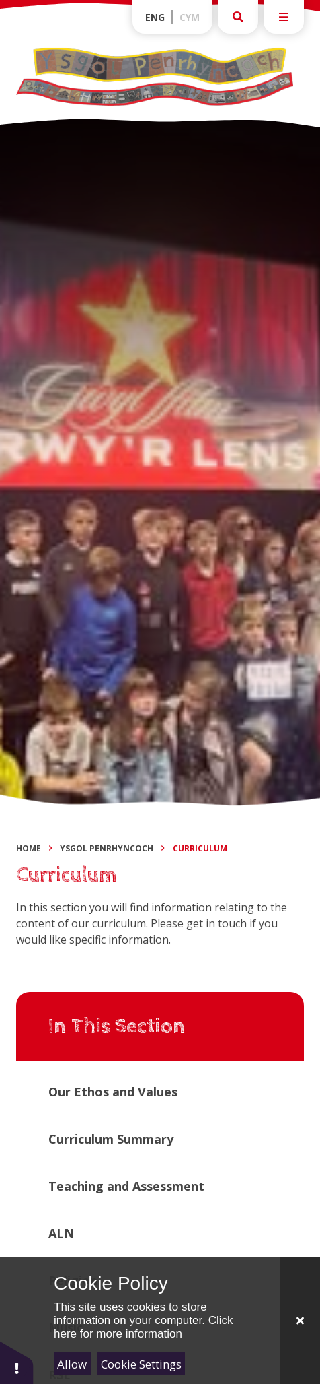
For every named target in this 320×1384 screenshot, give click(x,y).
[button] (17, 1362)
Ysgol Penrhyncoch (106, 848)
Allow (72, 1364)
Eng (155, 17)
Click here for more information (143, 1327)
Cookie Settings (141, 1364)
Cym (189, 17)
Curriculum (200, 848)
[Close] (300, 1320)
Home (28, 848)
